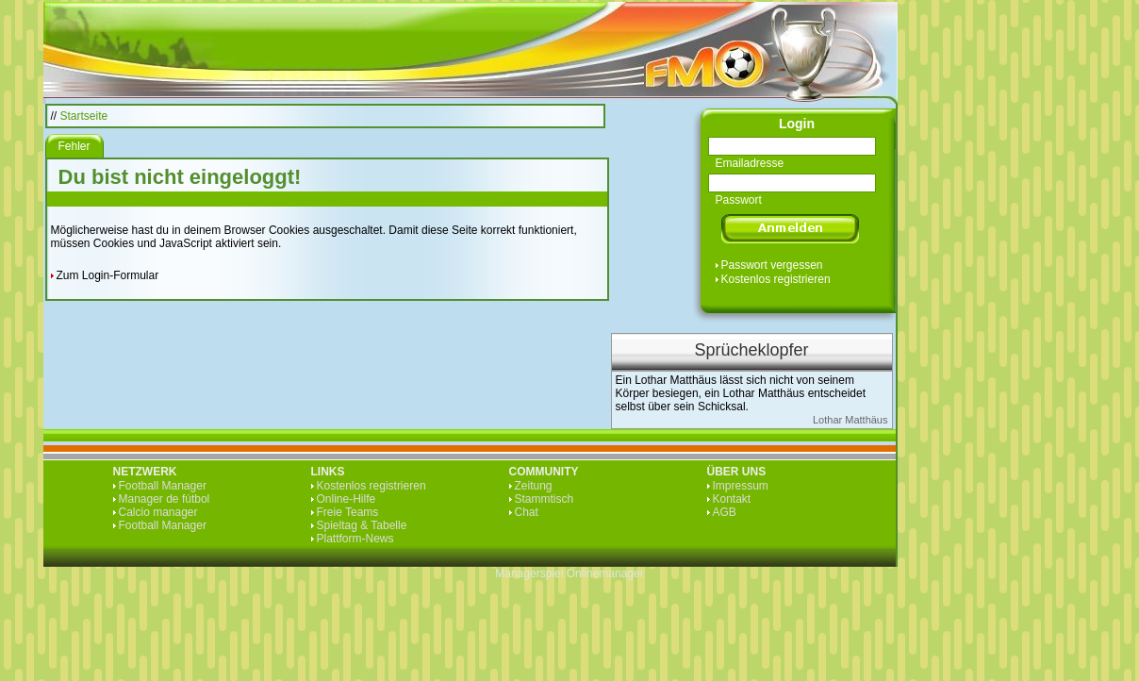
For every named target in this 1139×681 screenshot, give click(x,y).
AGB (724, 512)
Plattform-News (355, 538)
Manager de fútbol (164, 499)
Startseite (84, 116)
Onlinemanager (605, 573)
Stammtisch (544, 499)
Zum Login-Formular (108, 275)
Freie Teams (348, 512)
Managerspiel (529, 573)
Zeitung (534, 485)
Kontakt (732, 499)
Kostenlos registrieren (776, 279)
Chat (526, 512)
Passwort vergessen (772, 265)
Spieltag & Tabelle (362, 525)
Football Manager (162, 485)
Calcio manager (158, 512)
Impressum (740, 485)
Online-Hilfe (346, 499)
